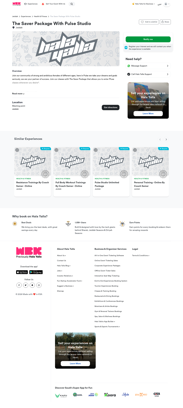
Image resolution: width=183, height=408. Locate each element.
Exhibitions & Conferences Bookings (109, 301)
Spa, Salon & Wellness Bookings (107, 316)
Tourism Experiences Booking (106, 286)
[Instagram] (38, 285)
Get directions (110, 107)
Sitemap (60, 291)
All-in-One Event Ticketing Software (109, 255)
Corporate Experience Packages (107, 266)
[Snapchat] (32, 285)
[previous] (160, 139)
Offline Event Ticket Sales (105, 271)
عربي (160, 4)
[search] (71, 4)
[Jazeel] (93, 395)
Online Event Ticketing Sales (106, 261)
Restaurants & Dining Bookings (107, 296)
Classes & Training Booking (105, 291)
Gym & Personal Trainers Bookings (108, 311)
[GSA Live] (156, 395)
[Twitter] (25, 285)
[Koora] (110, 395)
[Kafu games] (61, 396)
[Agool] (77, 394)
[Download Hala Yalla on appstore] (22, 272)
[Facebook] (19, 285)
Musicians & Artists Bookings (106, 306)
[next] (166, 139)
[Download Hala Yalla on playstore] (36, 272)
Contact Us (61, 261)
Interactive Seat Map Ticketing (107, 276)
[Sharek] (125, 395)
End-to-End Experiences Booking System (111, 281)
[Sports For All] (141, 395)
